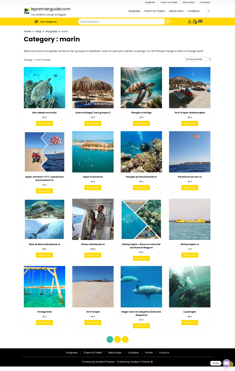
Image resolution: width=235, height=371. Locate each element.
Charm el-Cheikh (169, 2)
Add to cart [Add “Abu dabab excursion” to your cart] (44, 123)
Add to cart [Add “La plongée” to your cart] (190, 322)
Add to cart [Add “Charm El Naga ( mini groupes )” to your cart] (93, 123)
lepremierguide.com (50, 9)
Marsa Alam (189, 2)
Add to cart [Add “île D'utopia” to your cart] (93, 322)
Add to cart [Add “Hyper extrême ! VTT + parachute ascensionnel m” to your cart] (44, 190)
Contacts (164, 352)
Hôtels (149, 352)
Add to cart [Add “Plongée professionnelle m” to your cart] (141, 187)
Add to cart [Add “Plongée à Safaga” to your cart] (141, 123)
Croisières (205, 2)
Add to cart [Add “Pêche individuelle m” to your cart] (93, 254)
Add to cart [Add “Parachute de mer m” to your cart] (190, 187)
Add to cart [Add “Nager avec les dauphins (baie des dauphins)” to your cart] (141, 325)
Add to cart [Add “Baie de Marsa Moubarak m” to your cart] (44, 254)
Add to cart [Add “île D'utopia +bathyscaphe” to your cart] (190, 123)
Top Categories (46, 21)
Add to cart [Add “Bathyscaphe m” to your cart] (190, 254)
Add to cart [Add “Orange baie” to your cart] (44, 322)
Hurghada (150, 2)
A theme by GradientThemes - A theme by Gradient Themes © (117, 361)
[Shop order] (197, 59)
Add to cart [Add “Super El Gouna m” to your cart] (93, 187)
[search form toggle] (208, 11)
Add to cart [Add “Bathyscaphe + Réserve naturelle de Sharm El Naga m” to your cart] (141, 258)
